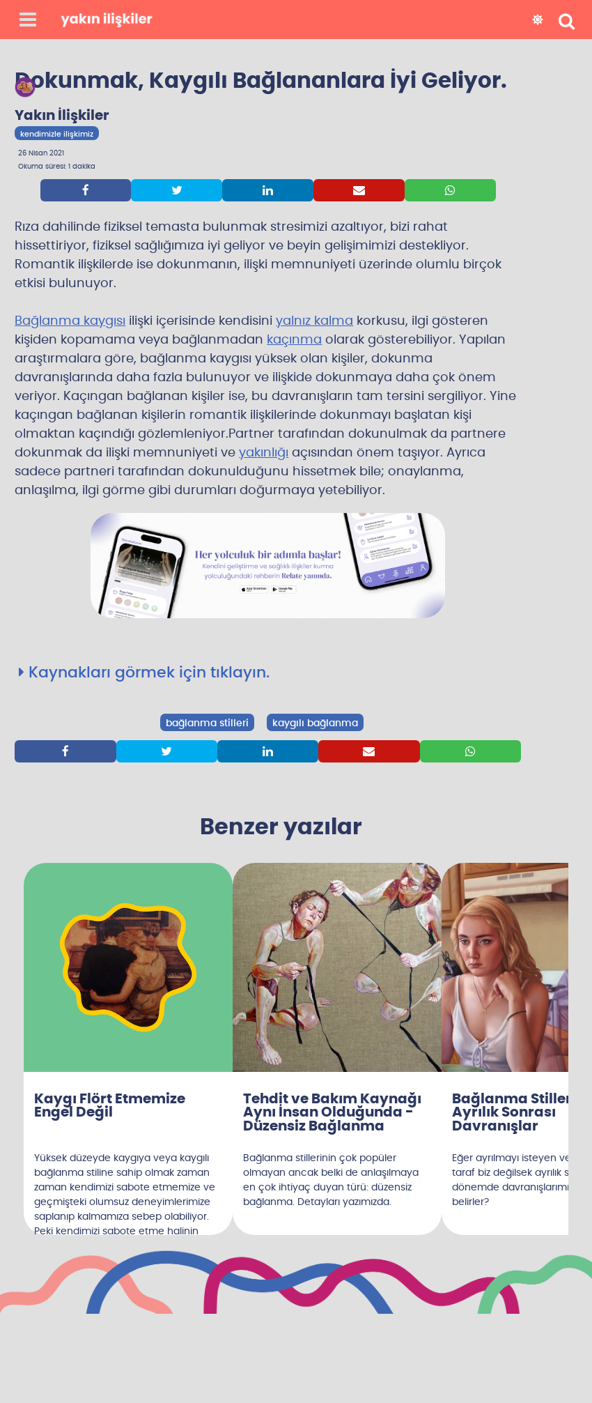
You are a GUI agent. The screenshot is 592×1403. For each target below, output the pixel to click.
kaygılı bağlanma (315, 723)
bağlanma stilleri (207, 723)
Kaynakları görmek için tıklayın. (144, 672)
